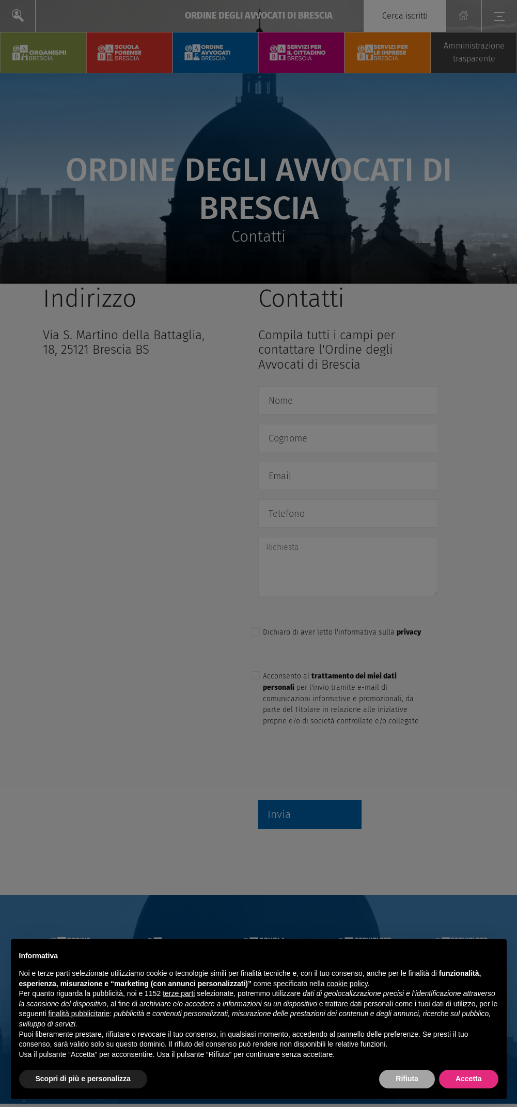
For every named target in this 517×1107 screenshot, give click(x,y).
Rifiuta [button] (407, 1078)
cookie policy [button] (346, 983)
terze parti (179, 993)
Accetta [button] (469, 1078)
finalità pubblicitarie (78, 1013)
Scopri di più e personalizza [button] (83, 1078)
